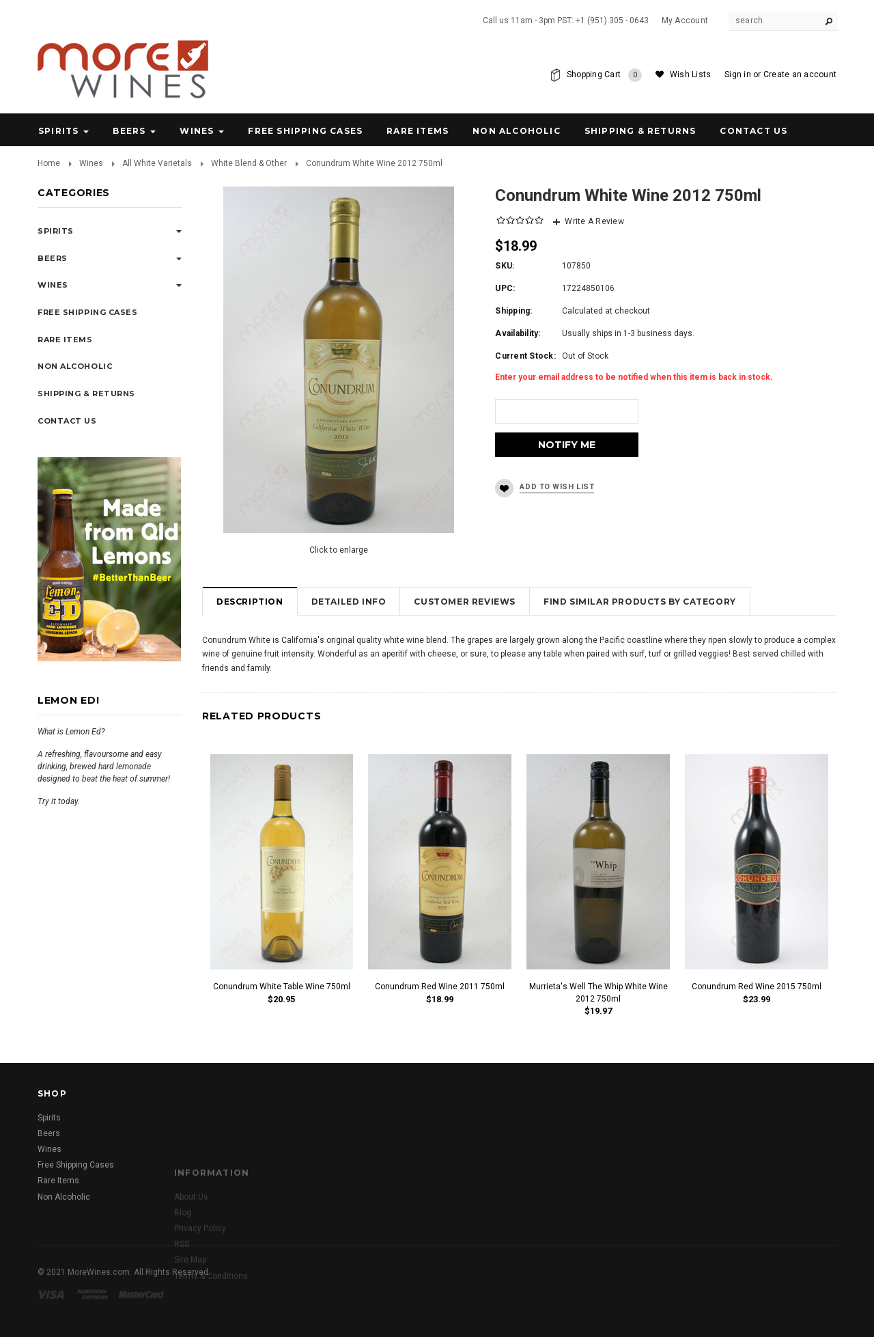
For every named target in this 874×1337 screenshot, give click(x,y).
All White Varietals (157, 163)
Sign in (737, 74)
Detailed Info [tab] (348, 601)
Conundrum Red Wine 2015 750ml (756, 986)
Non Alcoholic (517, 131)
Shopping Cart (604, 75)
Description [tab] (249, 601)
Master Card (143, 1309)
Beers (129, 131)
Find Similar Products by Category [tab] (640, 601)
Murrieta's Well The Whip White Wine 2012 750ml (598, 992)
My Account (685, 20)
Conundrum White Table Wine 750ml (281, 986)
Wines (197, 131)
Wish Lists (690, 74)
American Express (94, 1309)
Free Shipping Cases (305, 131)
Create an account (799, 74)
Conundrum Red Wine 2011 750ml (440, 986)
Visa (53, 1309)
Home (49, 163)
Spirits (58, 131)
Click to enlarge (338, 550)
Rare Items (417, 131)
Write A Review (594, 221)
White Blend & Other (249, 163)
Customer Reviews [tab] (465, 601)
